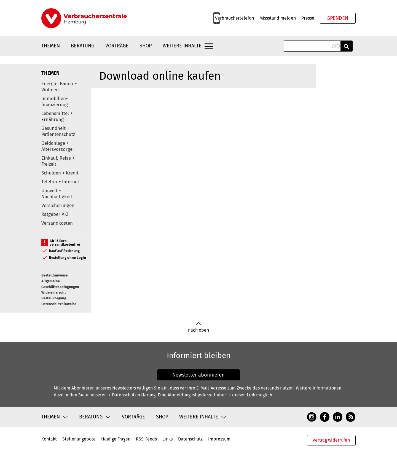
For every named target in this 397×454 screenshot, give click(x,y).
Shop (146, 46)
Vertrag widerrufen (331, 440)
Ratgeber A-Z (55, 214)
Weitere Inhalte (182, 46)
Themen (50, 46)
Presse (307, 18)
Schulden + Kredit (60, 173)
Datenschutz (190, 439)
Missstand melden (277, 18)
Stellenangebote (79, 439)
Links (167, 439)
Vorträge (116, 46)
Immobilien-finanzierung (54, 102)
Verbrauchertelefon (234, 18)
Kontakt (49, 439)
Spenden (337, 18)
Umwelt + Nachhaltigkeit (56, 194)
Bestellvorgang (53, 298)
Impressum (219, 439)
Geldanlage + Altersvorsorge (57, 146)
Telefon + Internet (60, 182)
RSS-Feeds (146, 439)
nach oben (198, 327)
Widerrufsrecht (53, 292)
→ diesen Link (241, 394)
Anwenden (346, 46)
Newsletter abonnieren (198, 375)
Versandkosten (57, 223)
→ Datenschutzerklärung (131, 394)
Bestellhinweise (54, 275)
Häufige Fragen (115, 439)
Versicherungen (57, 205)
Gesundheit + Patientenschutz (58, 131)
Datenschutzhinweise (58, 304)
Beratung (82, 46)
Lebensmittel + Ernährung (57, 116)
